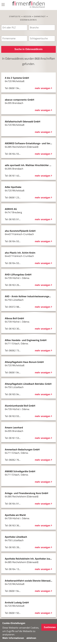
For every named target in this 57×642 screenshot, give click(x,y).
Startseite (15, 16)
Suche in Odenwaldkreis (28, 49)
